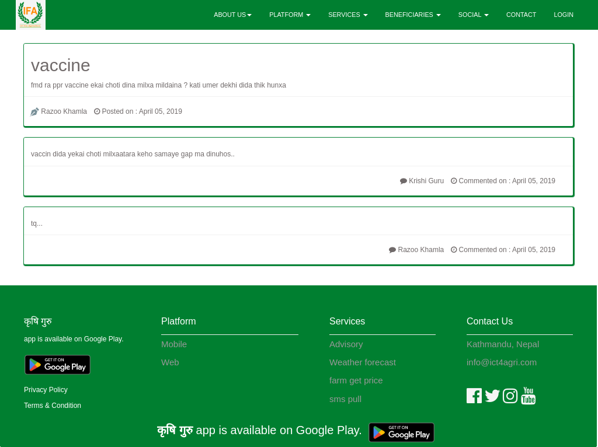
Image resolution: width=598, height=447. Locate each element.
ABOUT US (233, 14)
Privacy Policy (46, 390)
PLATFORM (290, 14)
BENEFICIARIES (413, 14)
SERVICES (347, 14)
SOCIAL (473, 14)
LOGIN (563, 14)
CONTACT (521, 14)
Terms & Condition (52, 405)
